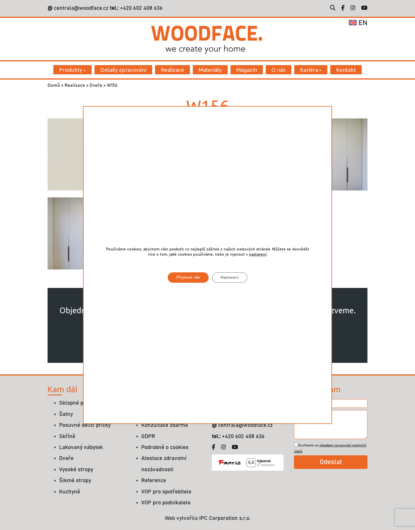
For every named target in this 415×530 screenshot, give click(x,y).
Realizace (172, 70)
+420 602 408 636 (140, 8)
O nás (278, 70)
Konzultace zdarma (164, 425)
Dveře (96, 85)
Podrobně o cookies (164, 447)
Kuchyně (69, 492)
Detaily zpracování (123, 70)
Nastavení (230, 278)
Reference (153, 480)
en (358, 23)
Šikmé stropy (75, 480)
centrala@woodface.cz (81, 8)
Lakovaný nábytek (81, 447)
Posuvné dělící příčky (85, 425)
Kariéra (309, 70)
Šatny (66, 414)
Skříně (67, 436)
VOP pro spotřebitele (166, 492)
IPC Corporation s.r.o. (224, 518)
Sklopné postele (78, 403)
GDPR (148, 436)
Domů (54, 85)
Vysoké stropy (76, 469)
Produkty (70, 70)
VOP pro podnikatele (165, 503)
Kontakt (346, 70)
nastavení (258, 254)
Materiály (210, 70)
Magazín (246, 70)
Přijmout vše (188, 278)
